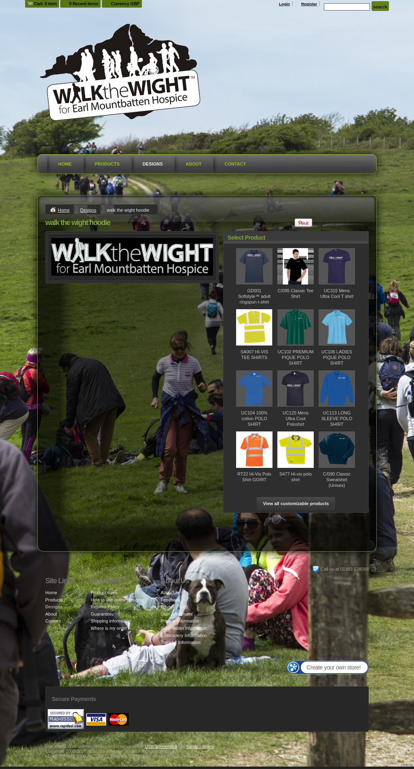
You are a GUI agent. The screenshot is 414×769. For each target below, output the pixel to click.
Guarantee (101, 614)
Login (284, 4)
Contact (235, 163)
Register (309, 4)
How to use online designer (117, 599)
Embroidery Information (184, 635)
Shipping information (111, 620)
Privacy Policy (174, 606)
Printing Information (180, 620)
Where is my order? (110, 628)
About (193, 163)
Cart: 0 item (45, 3)
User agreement (161, 746)
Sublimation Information (184, 628)
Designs (153, 163)
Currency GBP (125, 3)
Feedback (170, 599)
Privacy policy (200, 746)
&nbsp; (254, 266)
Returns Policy (105, 606)
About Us (170, 592)
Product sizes (104, 592)
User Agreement (176, 614)
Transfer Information (181, 642)
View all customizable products (296, 503)
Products (107, 163)
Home (65, 163)
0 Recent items (83, 3)
